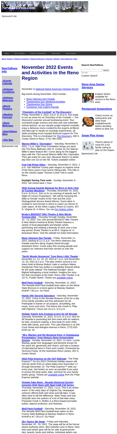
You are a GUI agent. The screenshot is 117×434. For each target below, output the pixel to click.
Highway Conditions (21, 59)
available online (65, 277)
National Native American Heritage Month (57, 89)
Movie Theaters (7, 59)
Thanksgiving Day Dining (39, 104)
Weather (57, 59)
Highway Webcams (37, 59)
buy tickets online (64, 209)
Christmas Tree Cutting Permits (42, 107)
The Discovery (64, 136)
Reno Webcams (67, 59)
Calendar (49, 59)
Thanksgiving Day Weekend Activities (45, 101)
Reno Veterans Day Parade (40, 99)
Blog (75, 59)
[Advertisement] (59, 33)
